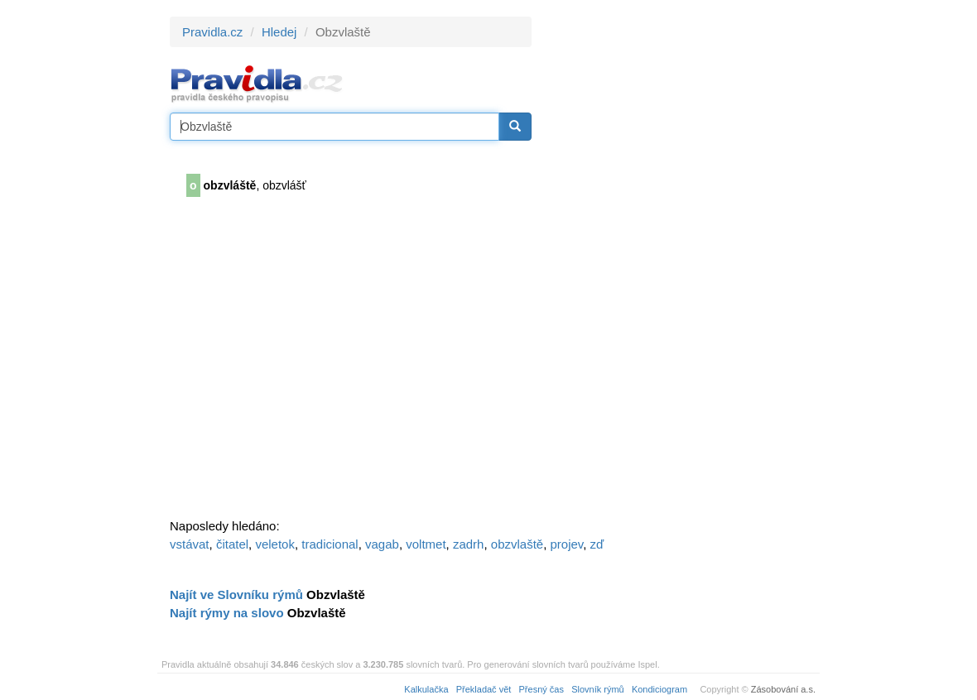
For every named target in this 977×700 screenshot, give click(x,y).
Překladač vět (484, 689)
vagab (382, 544)
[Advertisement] (680, 265)
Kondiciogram (659, 689)
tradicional (329, 544)
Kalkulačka (426, 689)
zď (597, 544)
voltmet (425, 544)
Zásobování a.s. (783, 689)
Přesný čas (541, 689)
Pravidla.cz (212, 32)
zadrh (468, 544)
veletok (275, 544)
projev (567, 544)
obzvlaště (517, 544)
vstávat (189, 544)
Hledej (279, 32)
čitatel (232, 544)
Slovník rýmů (597, 689)
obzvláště (230, 185)
